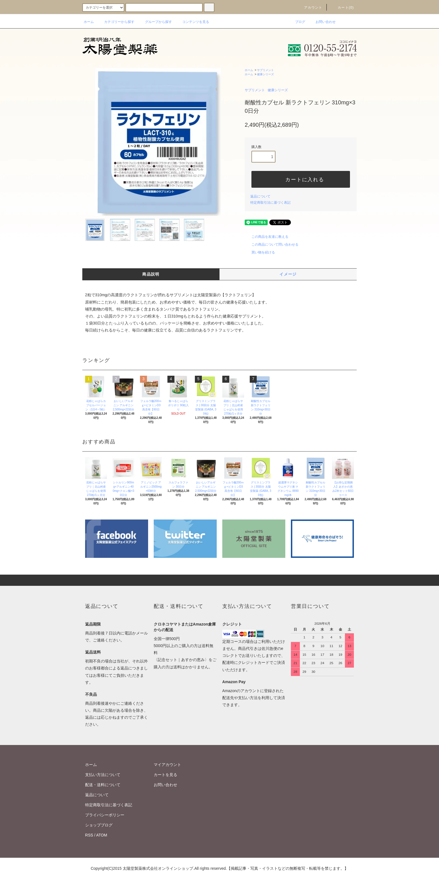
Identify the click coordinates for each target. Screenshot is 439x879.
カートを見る (165, 774)
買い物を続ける (260, 252)
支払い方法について (102, 774)
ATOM (101, 835)
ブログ (296, 22)
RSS (89, 835)
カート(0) (342, 8)
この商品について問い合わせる (271, 244)
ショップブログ (99, 825)
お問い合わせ (322, 22)
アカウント (310, 8)
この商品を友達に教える (266, 237)
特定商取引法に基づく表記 (270, 203)
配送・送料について (102, 784)
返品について (260, 196)
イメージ (288, 274)
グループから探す (155, 22)
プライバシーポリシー (104, 815)
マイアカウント (167, 764)
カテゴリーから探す (115, 22)
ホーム (89, 22)
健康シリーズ (265, 74)
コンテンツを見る (192, 22)
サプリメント (265, 70)
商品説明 (151, 274)
